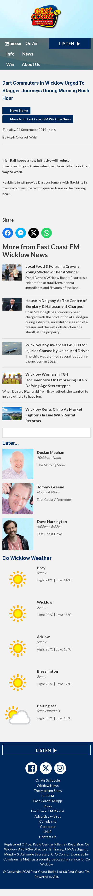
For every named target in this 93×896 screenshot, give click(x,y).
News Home (19, 111)
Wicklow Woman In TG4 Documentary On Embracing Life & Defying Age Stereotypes (56, 380)
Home (12, 43)
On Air (31, 43)
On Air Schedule (47, 780)
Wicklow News (48, 785)
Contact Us (47, 837)
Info (10, 53)
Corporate (48, 826)
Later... (10, 443)
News (27, 53)
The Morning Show (48, 790)
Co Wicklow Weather (27, 558)
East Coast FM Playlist (47, 811)
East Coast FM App (47, 801)
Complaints (47, 821)
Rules (48, 806)
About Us (31, 64)
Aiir (55, 877)
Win (10, 64)
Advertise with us (48, 816)
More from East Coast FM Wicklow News (40, 119)
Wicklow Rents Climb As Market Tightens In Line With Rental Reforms (53, 415)
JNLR (48, 831)
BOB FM (47, 796)
